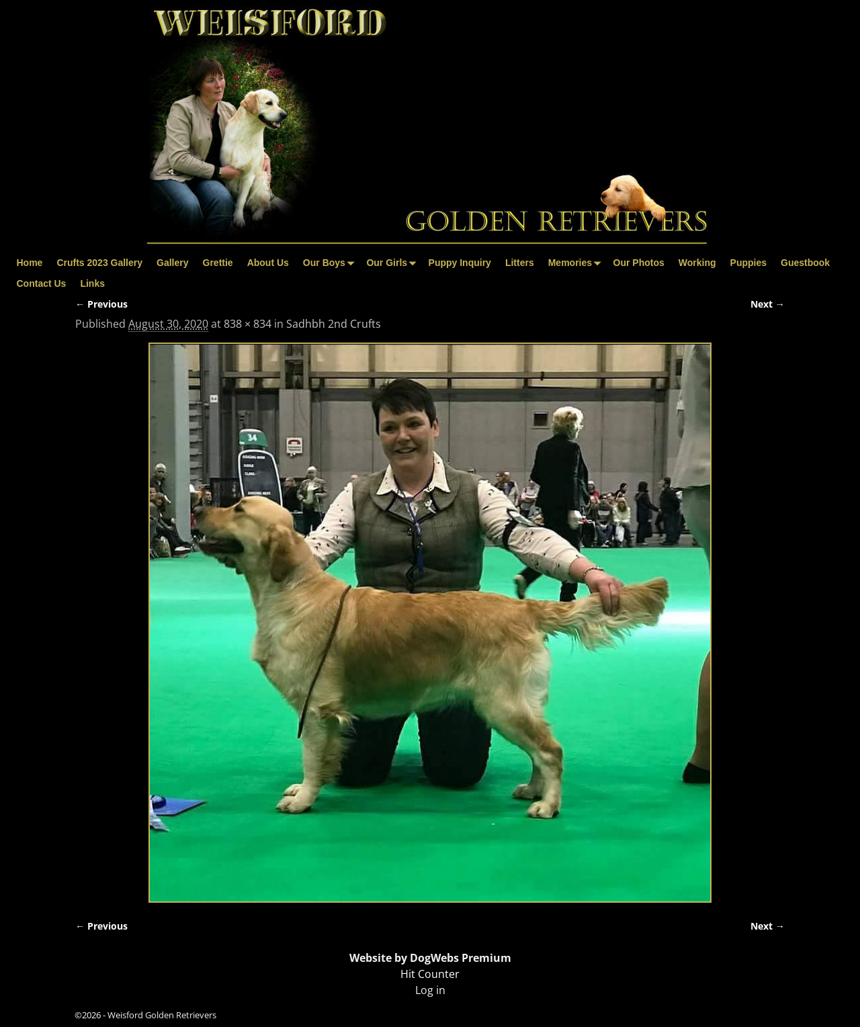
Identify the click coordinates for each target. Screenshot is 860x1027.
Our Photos (638, 262)
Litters (519, 262)
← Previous (101, 304)
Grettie (218, 262)
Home (30, 262)
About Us (268, 262)
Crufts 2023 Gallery (99, 262)
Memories (577, 263)
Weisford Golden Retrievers (162, 1015)
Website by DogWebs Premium (430, 957)
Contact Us (42, 283)
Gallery (172, 262)
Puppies (748, 262)
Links (92, 283)
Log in (430, 990)
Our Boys (331, 263)
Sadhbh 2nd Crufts (333, 323)
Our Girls (393, 263)
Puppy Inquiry (460, 262)
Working (697, 262)
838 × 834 (247, 323)
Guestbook (805, 262)
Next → (767, 304)
